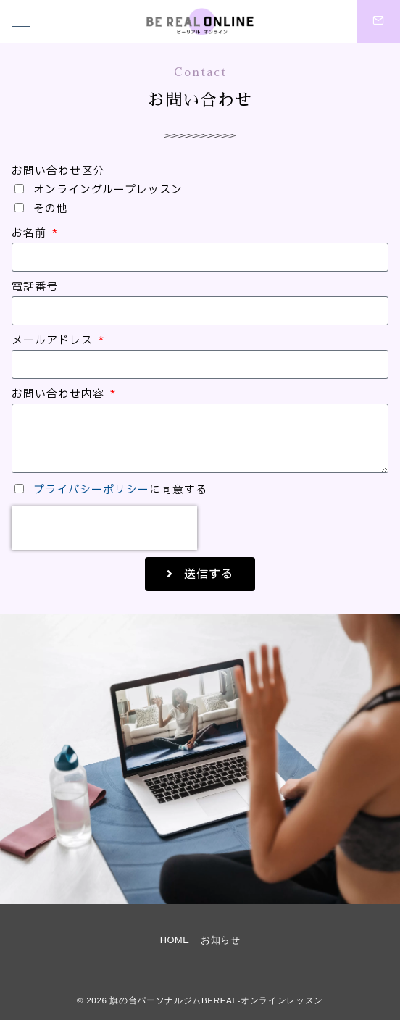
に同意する (120, 490)
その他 (50, 209)
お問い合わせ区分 (58, 171)
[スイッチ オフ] (378, 22)
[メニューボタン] (21, 22)
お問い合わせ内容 (60, 394)
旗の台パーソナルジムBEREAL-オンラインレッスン (215, 1000)
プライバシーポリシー (91, 490)
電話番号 (35, 287)
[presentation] (104, 528)
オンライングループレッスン (108, 190)
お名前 (31, 233)
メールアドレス (54, 341)
